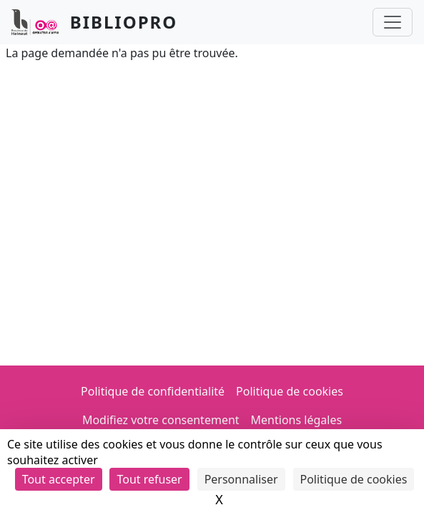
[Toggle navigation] (393, 22)
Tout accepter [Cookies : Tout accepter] (58, 479)
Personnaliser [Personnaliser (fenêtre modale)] (241, 479)
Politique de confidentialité (153, 391)
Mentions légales (296, 420)
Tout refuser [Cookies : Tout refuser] (149, 479)
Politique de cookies (289, 391)
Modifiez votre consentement (161, 420)
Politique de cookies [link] (354, 479)
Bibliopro (124, 22)
